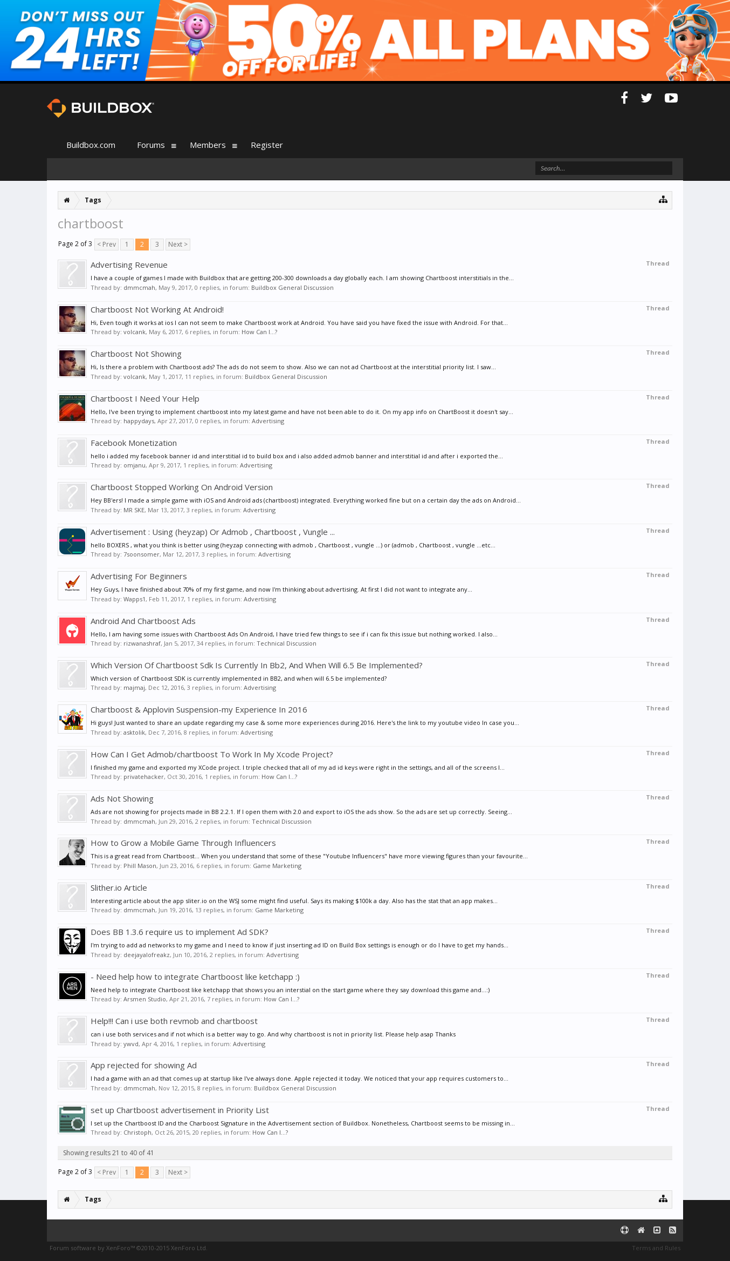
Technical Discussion (286, 643)
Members (208, 144)
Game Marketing (277, 866)
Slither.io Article (119, 887)
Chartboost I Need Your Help (145, 398)
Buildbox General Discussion (292, 287)
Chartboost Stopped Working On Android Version (182, 487)
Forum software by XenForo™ (129, 1248)
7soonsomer (141, 554)
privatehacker (143, 776)
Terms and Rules (656, 1248)
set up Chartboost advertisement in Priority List (180, 1109)
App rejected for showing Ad (144, 1065)
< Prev (106, 244)
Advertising (268, 421)
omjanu (134, 465)
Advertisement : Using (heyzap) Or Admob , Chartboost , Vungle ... (213, 531)
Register (267, 144)
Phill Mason (139, 866)
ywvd (131, 1044)
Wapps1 (134, 599)
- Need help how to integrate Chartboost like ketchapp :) (195, 976)
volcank (134, 332)
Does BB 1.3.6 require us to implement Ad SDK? (179, 931)
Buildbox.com (90, 144)
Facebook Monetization (134, 442)
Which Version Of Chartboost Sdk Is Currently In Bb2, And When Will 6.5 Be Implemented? (257, 665)
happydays (138, 421)
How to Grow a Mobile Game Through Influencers (183, 842)
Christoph (137, 1132)
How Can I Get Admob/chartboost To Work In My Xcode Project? (212, 754)
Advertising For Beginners (139, 576)
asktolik (134, 732)
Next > (178, 244)
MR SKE (133, 510)
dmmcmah (139, 287)
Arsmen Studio (144, 999)
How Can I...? (259, 332)
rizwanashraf (142, 643)
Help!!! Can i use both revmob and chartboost (174, 1020)
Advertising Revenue (129, 264)
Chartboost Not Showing (136, 353)
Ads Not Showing (122, 798)
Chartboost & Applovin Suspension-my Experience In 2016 (199, 709)
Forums (151, 144)
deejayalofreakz (146, 955)
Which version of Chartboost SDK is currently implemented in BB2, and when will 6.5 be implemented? (239, 678)
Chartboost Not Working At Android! (157, 309)
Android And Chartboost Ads (143, 620)
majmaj (134, 687)
